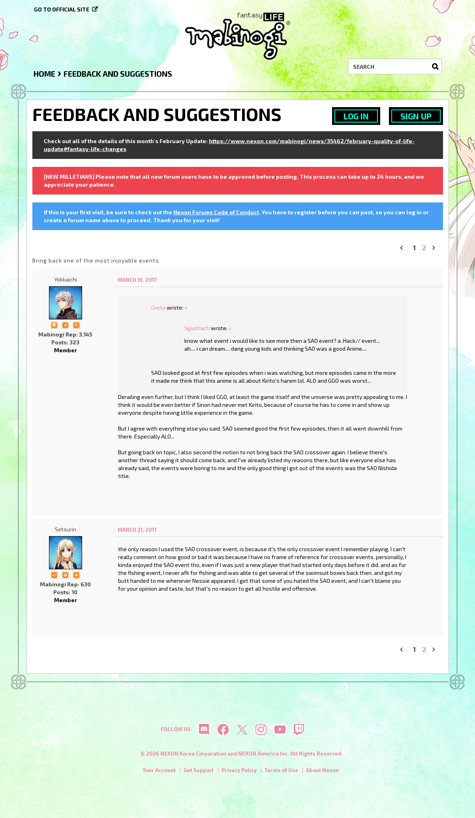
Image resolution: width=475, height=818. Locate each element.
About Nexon (322, 770)
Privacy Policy (239, 770)
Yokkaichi (65, 279)
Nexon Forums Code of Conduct (216, 212)
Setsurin (65, 529)
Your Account (159, 770)
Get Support (199, 770)
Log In (356, 116)
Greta (158, 307)
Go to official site (61, 9)
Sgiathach (197, 328)
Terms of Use (281, 770)
